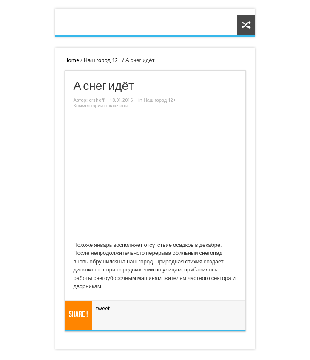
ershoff (96, 100)
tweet (103, 308)
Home (72, 60)
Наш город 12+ (102, 60)
